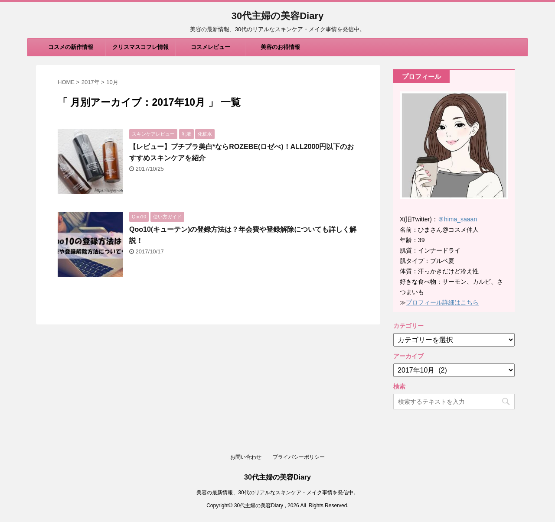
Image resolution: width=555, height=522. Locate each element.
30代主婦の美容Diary (278, 15)
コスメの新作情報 (70, 47)
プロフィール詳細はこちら (442, 302)
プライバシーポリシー (299, 457)
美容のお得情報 (280, 47)
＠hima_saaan (457, 219)
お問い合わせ (245, 457)
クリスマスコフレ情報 (140, 47)
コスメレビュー (210, 47)
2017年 (91, 82)
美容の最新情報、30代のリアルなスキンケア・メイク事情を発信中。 (277, 493)
